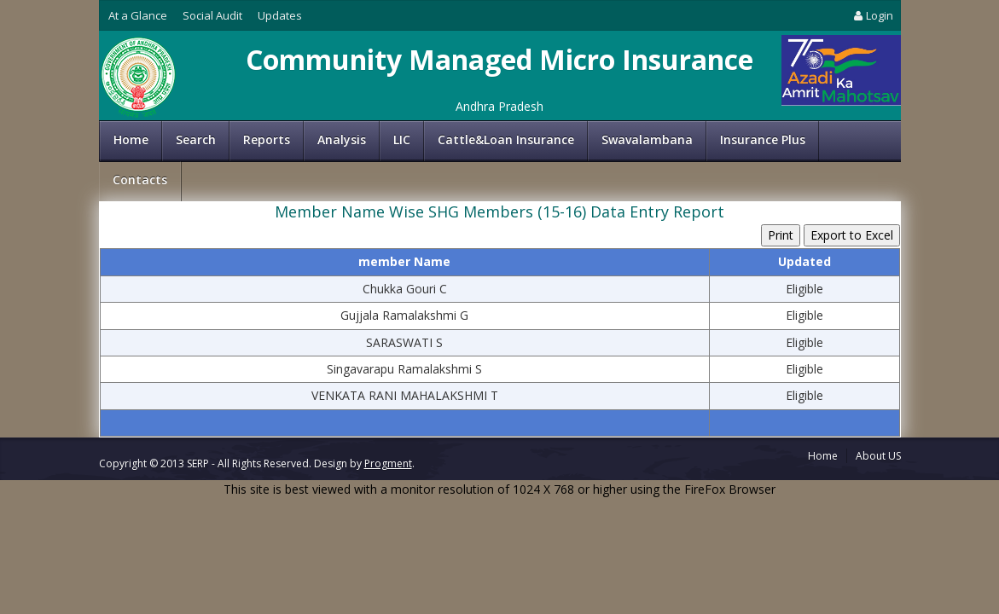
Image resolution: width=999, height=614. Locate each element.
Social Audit (212, 15)
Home (130, 139)
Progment (388, 463)
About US (878, 456)
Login (871, 15)
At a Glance (137, 15)
